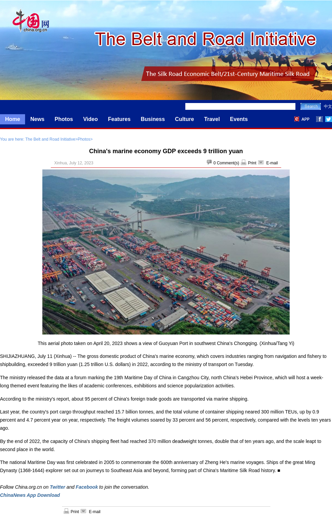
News (37, 119)
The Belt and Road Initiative (50, 139)
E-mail (272, 163)
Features (119, 119)
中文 (328, 106)
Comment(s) (228, 163)
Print (252, 163)
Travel (212, 119)
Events (239, 119)
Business (153, 119)
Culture (184, 119)
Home (12, 119)
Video (90, 119)
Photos (64, 119)
